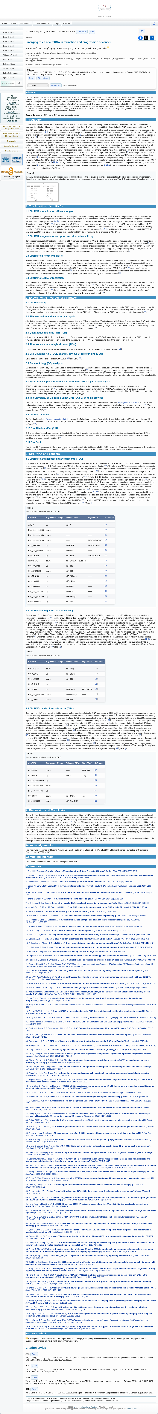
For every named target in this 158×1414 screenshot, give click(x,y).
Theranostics (12, 141)
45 (36, 497)
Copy (31, 78)
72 (96, 668)
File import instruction (71, 85)
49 (56, 622)
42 (88, 488)
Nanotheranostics (11, 151)
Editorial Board (9, 64)
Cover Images (8, 68)
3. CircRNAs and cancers (12, 110)
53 (52, 646)
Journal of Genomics (11, 146)
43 (94, 491)
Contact (66, 23)
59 (106, 540)
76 (96, 689)
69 (106, 591)
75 (96, 684)
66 (106, 575)
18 (151, 223)
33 (35, 423)
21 (118, 231)
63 (106, 560)
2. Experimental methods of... (12, 105)
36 (97, 471)
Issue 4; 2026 (8, 41)
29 (27, 339)
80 (96, 801)
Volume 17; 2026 (10, 55)
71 (106, 601)
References (12, 120)
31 (145, 404)
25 (93, 284)
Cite (92, 32)
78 (96, 699)
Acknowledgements (11, 118)
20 (107, 228)
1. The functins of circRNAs (11, 101)
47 (83, 502)
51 (146, 639)
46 (82, 499)
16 (58, 221)
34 (60, 437)
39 (87, 476)
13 (62, 167)
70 (106, 596)
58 (68, 740)
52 (149, 639)
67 (106, 581)
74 (96, 678)
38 (84, 476)
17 (52, 223)
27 (145, 311)
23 (129, 267)
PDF (142, 31)
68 (106, 586)
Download (55, 85)
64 (106, 565)
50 (34, 636)
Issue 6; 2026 (8, 32)
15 (55, 221)
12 (109, 165)
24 (120, 273)
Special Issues (8, 77)
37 (58, 473)
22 (68, 262)
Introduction (12, 98)
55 (109, 720)
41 (146, 479)
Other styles (43, 78)
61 (106, 550)
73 (96, 673)
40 (44, 479)
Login (56, 23)
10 (54, 162)
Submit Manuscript (42, 23)
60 (106, 545)
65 (106, 570)
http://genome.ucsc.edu (128, 402)
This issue (81, 32)
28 (95, 327)
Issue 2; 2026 (8, 50)
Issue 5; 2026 (8, 37)
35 (106, 465)
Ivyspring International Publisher (86, 1407)
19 (104, 228)
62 (106, 555)
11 (57, 162)
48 (50, 617)
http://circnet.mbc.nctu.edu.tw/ (55, 419)
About (13, 23)
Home (4, 23)
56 (67, 725)
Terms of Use (131, 1409)
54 (115, 715)
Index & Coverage (10, 73)
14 (110, 216)
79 (96, 795)
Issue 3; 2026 (8, 46)
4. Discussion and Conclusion (12, 114)
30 (80, 358)
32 (45, 409)
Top (12, 95)
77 (96, 694)
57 (27, 735)
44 (97, 491)
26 (52, 289)
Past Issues (7, 59)
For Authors (25, 23)
